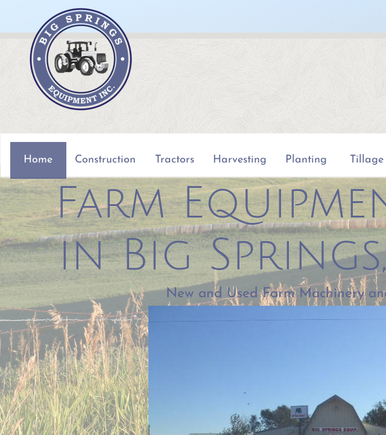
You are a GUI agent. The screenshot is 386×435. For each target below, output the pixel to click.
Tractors (174, 160)
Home (38, 160)
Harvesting (240, 160)
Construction (105, 160)
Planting (306, 160)
